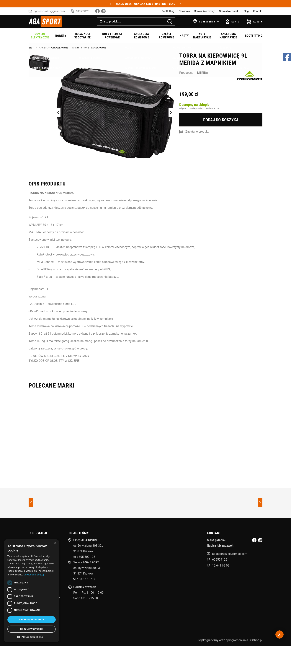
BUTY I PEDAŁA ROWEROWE (112, 35)
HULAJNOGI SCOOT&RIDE (82, 35)
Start (31, 47)
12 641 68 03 (220, 565)
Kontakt (257, 11)
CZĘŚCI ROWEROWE (166, 35)
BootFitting (167, 11)
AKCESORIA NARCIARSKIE (228, 35)
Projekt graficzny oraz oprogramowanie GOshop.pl (229, 640)
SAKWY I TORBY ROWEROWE (89, 47)
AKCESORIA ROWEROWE (141, 35)
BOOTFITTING (253, 36)
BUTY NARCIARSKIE (202, 35)
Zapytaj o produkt (197, 131)
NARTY (184, 36)
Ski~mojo (184, 11)
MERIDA (202, 72)
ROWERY (60, 36)
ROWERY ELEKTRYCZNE (40, 35)
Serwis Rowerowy (204, 11)
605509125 (82, 11)
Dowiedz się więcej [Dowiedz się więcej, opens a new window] (33, 574)
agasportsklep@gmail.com (49, 11)
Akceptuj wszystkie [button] (31, 619)
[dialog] (31, 590)
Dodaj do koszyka (221, 120)
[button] (31, 637)
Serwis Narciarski (229, 11)
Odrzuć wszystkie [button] (31, 629)
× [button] (55, 543)
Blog (246, 11)
